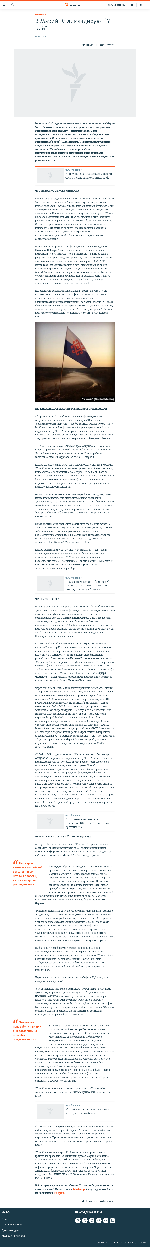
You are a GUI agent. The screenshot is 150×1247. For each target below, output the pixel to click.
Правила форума (10, 1230)
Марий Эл (41, 14)
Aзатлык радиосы (116, 5)
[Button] (89, 45)
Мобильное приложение (15, 1236)
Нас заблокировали (12, 1225)
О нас (4, 1219)
